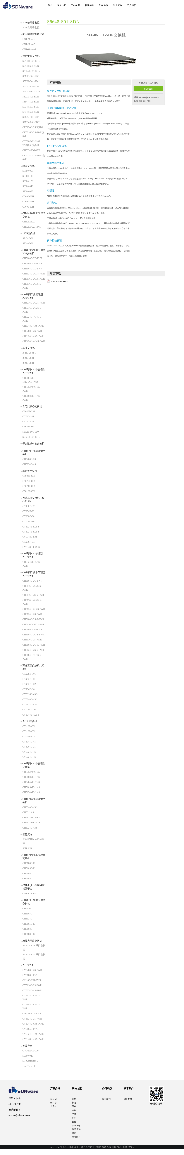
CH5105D (27, 878)
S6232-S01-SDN (30, 96)
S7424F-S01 (28, 238)
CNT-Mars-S (28, 39)
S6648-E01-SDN (30, 107)
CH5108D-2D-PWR (32, 258)
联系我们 (148, 88)
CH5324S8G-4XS (31, 150)
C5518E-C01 (28, 731)
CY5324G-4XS (30, 704)
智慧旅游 (77, 1134)
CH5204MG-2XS (31, 782)
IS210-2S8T (28, 358)
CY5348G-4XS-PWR (33, 1039)
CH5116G (27, 908)
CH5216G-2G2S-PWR (33, 302)
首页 (50, 5)
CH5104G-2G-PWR (32, 580)
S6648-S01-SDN (30, 101)
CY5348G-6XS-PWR (33, 1023)
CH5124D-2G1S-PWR (33, 273)
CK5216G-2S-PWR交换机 (33, 134)
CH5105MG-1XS (31, 787)
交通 (74, 1116)
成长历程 (62, 5)
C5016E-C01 (28, 491)
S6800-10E (27, 176)
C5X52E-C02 (29, 684)
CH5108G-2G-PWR (32, 629)
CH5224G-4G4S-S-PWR (32, 319)
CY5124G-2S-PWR (32, 1018)
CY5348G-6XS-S (31, 547)
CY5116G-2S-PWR (32, 985)
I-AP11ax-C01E (30, 1066)
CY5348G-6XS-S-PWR (31, 1006)
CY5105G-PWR (30, 1029)
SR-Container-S (30, 1061)
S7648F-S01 (28, 243)
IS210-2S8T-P (29, 352)
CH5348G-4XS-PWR (33, 325)
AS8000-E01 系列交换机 (34, 947)
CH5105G (27, 913)
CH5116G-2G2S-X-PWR (32, 602)
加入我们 (131, 5)
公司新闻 (103, 5)
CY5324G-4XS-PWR (33, 1034)
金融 (74, 1112)
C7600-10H (28, 206)
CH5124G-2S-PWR (32, 614)
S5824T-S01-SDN (31, 71)
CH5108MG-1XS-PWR (31, 398)
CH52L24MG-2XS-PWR (32, 389)
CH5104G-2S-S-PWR (33, 619)
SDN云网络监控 (31, 27)
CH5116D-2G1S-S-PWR (32, 286)
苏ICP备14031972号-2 (123, 1153)
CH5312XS (28, 812)
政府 (74, 1099)
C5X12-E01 (28, 421)
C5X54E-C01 (29, 689)
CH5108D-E (28, 863)
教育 (74, 1103)
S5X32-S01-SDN (31, 81)
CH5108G (27, 929)
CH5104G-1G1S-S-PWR (32, 657)
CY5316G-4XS (30, 694)
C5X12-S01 (28, 416)
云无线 (54, 1107)
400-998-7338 (145, 101)
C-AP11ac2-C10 (30, 1050)
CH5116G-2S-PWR (32, 639)
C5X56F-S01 (28, 542)
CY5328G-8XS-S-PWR (31, 997)
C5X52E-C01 (29, 679)
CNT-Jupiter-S (29, 893)
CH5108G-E (28, 934)
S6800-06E (27, 171)
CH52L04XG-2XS (31, 226)
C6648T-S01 (28, 426)
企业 (74, 1125)
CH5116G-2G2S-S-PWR (32, 588)
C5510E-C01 (28, 726)
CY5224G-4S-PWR (32, 990)
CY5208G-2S (29, 746)
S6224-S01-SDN (30, 86)
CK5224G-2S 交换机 (33, 127)
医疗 (74, 1107)
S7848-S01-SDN (30, 112)
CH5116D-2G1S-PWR (33, 278)
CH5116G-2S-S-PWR (33, 595)
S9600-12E (27, 181)
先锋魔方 (27, 848)
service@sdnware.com (149, 97)
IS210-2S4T (28, 363)
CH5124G (27, 918)
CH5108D (27, 873)
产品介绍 (76, 5)
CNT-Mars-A (29, 44)
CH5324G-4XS (30, 827)
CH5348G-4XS (30, 807)
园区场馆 (77, 1129)
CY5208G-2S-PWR (32, 970)
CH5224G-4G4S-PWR (33, 341)
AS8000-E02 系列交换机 (34, 956)
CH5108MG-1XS (31, 777)
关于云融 (117, 5)
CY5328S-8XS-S (30, 526)
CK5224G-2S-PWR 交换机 (33, 157)
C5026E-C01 (28, 481)
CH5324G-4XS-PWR (33, 336)
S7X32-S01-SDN (31, 117)
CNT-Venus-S (29, 49)
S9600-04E (27, 186)
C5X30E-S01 (29, 506)
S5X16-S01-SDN (31, 76)
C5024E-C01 (28, 486)
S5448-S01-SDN (30, 66)
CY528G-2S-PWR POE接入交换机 (31, 143)
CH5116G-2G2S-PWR (33, 624)
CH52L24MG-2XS (31, 772)
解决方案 (90, 5)
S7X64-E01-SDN (31, 122)
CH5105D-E (28, 868)
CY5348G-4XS (30, 699)
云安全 (54, 1099)
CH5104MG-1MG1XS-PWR (30, 380)
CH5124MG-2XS (31, 792)
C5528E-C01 (28, 736)
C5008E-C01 (28, 476)
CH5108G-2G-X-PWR (33, 644)
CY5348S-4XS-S (30, 714)
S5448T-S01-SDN (31, 61)
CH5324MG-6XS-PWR (31, 564)
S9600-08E (27, 191)
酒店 (74, 1138)
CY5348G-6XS (30, 537)
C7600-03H (28, 196)
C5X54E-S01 (29, 511)
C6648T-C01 (28, 411)
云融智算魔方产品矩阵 (33, 841)
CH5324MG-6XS (31, 817)
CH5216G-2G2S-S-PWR (32, 310)
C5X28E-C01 (29, 674)
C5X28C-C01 (29, 709)
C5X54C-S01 (29, 521)
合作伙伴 (129, 1099)
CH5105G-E (28, 924)
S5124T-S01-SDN (31, 91)
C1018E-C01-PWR (31, 1013)
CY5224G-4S (29, 757)
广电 (74, 1121)
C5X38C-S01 (29, 516)
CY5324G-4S (29, 752)
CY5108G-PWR (30, 975)
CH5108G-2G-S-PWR (33, 634)
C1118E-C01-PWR (31, 980)
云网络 (54, 1103)
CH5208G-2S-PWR (32, 331)
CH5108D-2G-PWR (32, 263)
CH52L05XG (29, 221)
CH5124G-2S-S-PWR (33, 650)
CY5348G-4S (29, 741)
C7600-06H (28, 201)
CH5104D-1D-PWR (32, 268)
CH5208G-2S (29, 459)
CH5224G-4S (29, 464)
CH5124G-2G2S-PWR (33, 609)
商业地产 (77, 1142)
